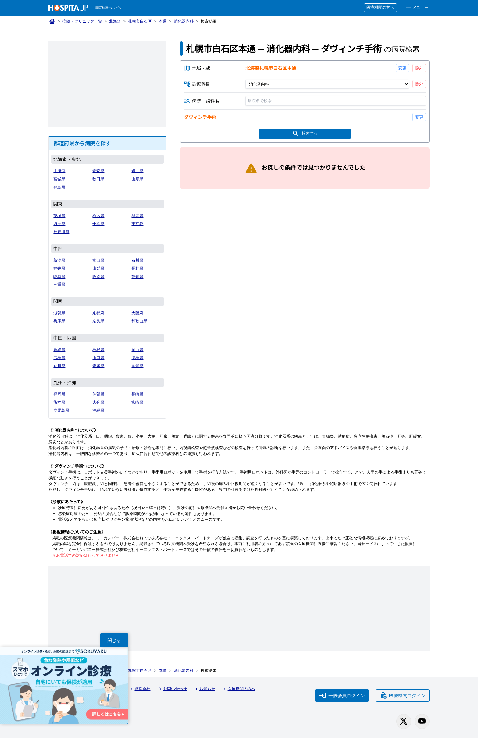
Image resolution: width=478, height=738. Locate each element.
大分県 (98, 402)
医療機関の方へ (380, 7)
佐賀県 (98, 394)
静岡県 (98, 276)
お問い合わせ (172, 689)
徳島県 (137, 357)
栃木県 (98, 215)
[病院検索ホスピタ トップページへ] (68, 8)
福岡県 (59, 394)
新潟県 (59, 260)
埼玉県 (59, 224)
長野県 (137, 268)
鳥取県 (59, 349)
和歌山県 (139, 321)
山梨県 (98, 268)
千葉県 (98, 224)
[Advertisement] (107, 84)
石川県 (137, 260)
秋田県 (98, 179)
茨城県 (59, 215)
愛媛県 (98, 366)
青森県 (98, 171)
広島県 (59, 357)
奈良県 (98, 321)
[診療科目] (327, 84)
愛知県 (137, 276)
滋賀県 (59, 313)
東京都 (137, 224)
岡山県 (137, 349)
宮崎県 (137, 402)
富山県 (98, 260)
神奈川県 (61, 231)
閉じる (114, 640)
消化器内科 (184, 21)
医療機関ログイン (403, 695)
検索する (305, 133)
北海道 (115, 21)
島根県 (98, 349)
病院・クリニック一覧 (82, 21)
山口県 (98, 357)
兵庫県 (59, 321)
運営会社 (139, 689)
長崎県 (137, 394)
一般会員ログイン (342, 695)
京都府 (98, 313)
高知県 (137, 366)
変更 (402, 68)
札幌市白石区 (140, 21)
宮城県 (59, 179)
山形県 (137, 179)
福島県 (59, 187)
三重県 (59, 284)
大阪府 (137, 313)
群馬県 (137, 215)
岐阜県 (59, 276)
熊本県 (59, 402)
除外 (419, 68)
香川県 (59, 366)
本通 (163, 21)
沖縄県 (98, 410)
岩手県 (137, 171)
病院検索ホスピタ (108, 7)
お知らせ (204, 689)
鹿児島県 (61, 410)
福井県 (59, 268)
